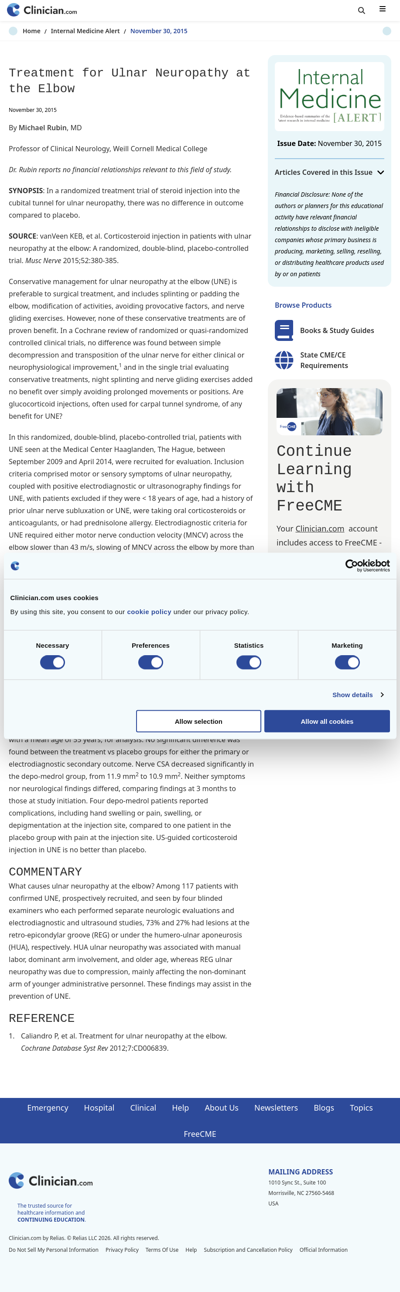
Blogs (324, 1107)
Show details (352, 694)
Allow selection (198, 721)
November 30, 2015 (145, 31)
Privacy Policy (122, 1250)
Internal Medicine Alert (71, 31)
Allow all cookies (327, 721)
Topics (361, 1107)
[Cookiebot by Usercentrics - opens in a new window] (352, 566)
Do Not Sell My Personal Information (54, 1250)
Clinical (143, 1107)
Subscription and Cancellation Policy (248, 1250)
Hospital (99, 1107)
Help (180, 1107)
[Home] (42, 10)
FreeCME (200, 1134)
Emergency (47, 1107)
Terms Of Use (162, 1250)
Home (18, 31)
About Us (222, 1107)
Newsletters (276, 1107)
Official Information (324, 1250)
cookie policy (149, 611)
